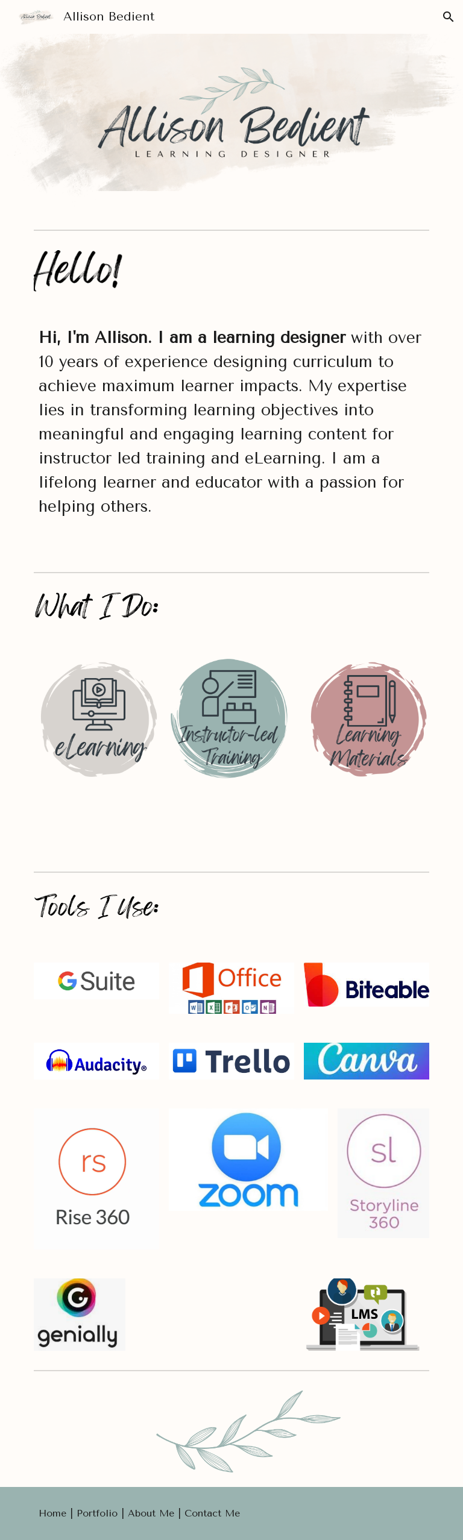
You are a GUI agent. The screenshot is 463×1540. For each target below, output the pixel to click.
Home (54, 1513)
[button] (448, 16)
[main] (231, 437)
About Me (151, 1513)
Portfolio (99, 1513)
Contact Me (212, 1513)
